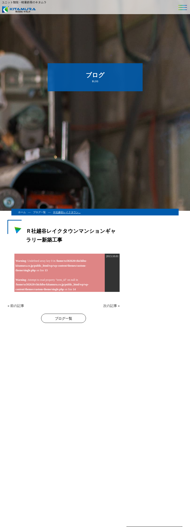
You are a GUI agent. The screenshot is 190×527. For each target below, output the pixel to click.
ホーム (22, 212)
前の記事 (17, 306)
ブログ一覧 (39, 212)
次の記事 (110, 306)
